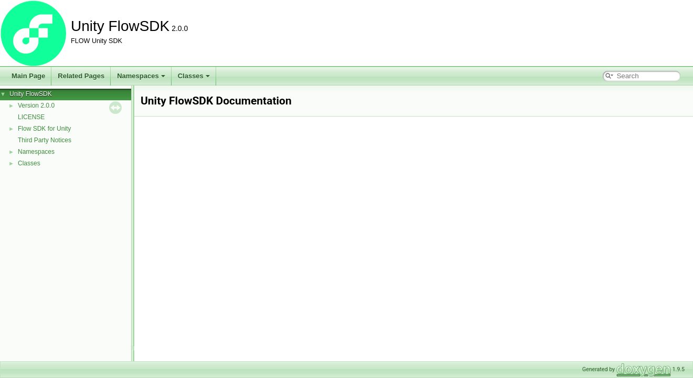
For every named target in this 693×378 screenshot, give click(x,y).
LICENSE (31, 117)
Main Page (28, 76)
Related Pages (81, 76)
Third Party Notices (44, 140)
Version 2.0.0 (36, 105)
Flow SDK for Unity (44, 128)
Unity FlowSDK (30, 94)
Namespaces (141, 76)
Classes (194, 76)
